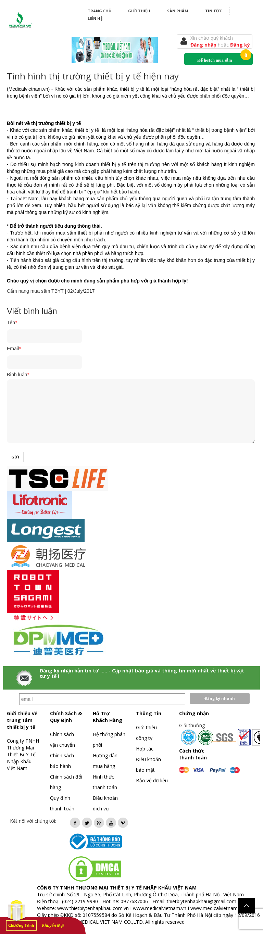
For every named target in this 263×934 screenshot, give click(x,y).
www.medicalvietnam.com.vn (222, 908)
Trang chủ (99, 10)
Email (14, 348)
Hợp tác (144, 748)
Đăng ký (240, 44)
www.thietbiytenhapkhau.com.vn (93, 908)
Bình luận (18, 374)
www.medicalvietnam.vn (159, 908)
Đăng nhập (204, 44)
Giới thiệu (139, 10)
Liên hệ (95, 18)
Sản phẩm (177, 10)
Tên (12, 322)
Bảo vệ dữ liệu (152, 780)
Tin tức (213, 10)
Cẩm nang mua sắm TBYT (35, 291)
